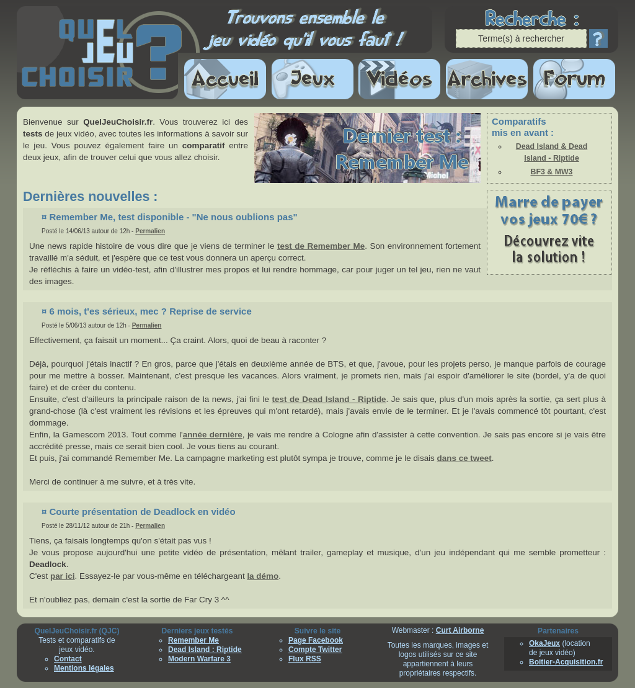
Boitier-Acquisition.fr (566, 662)
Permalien (150, 231)
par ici (62, 576)
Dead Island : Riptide (205, 649)
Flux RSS (304, 658)
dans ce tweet (464, 458)
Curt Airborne (460, 630)
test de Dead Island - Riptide (329, 399)
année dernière (212, 434)
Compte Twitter (315, 649)
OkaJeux (544, 643)
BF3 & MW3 (552, 172)
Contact (68, 658)
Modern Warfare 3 (199, 658)
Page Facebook (315, 640)
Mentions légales (84, 668)
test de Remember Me (321, 246)
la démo (262, 576)
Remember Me (193, 640)
